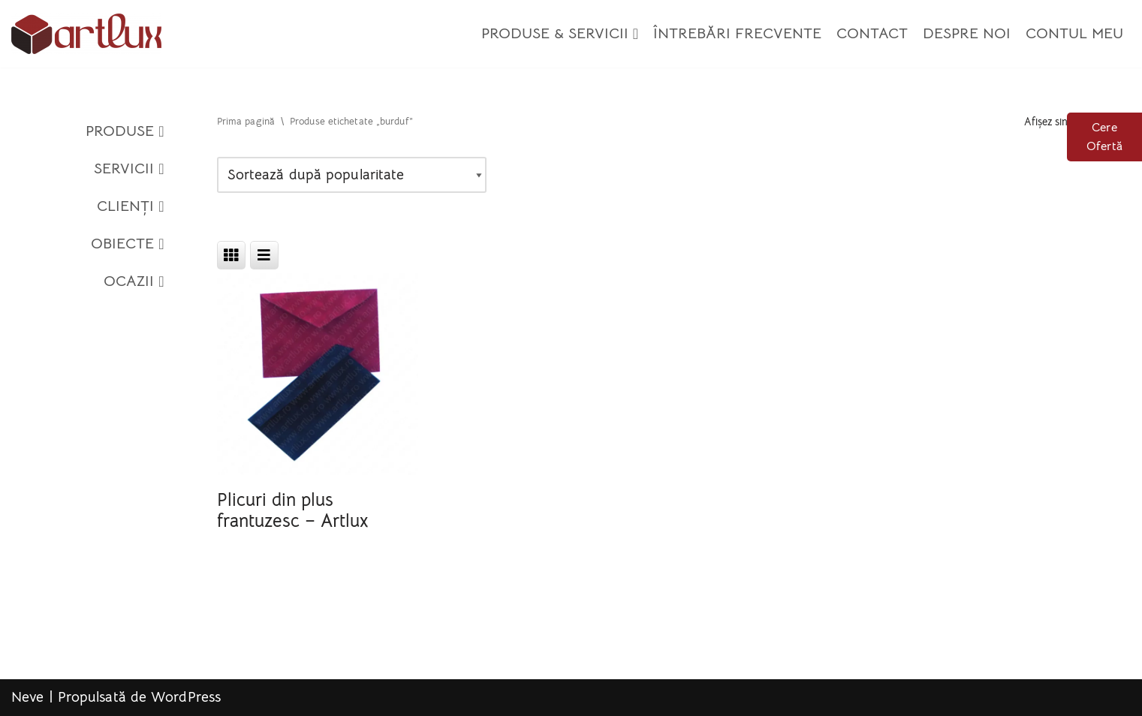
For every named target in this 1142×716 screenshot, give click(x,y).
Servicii (129, 169)
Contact (872, 33)
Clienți (130, 206)
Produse (125, 131)
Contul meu (1074, 33)
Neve (27, 697)
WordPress (186, 697)
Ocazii (134, 281)
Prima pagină (246, 122)
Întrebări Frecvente (737, 33)
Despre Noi (967, 33)
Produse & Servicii (559, 34)
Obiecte (127, 244)
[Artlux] (86, 34)
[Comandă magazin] (352, 175)
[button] (635, 34)
